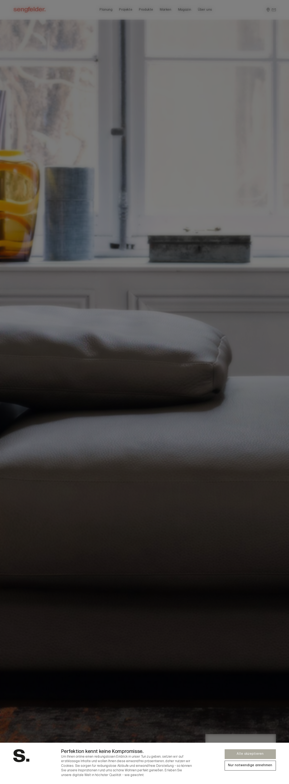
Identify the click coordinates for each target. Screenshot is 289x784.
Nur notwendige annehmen (250, 765)
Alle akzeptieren (250, 754)
